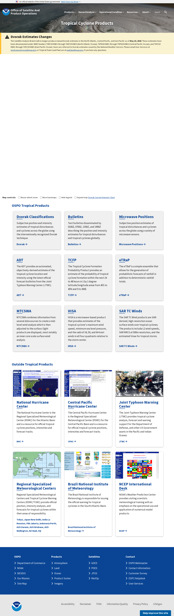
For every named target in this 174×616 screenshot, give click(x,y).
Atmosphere (60, 563)
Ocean (57, 573)
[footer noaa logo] (17, 606)
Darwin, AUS (27, 527)
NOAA (20, 568)
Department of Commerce (31, 563)
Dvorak (22, 244)
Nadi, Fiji (36, 530)
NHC (20, 441)
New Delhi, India (39, 519)
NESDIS (21, 573)
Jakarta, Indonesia (40, 523)
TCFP (72, 295)
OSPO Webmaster (138, 563)
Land (56, 568)
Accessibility (67, 604)
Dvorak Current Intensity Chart (101, 197)
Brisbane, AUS (41, 527)
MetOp (95, 578)
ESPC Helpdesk (137, 578)
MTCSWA (23, 346)
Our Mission (23, 578)
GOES (94, 563)
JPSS (94, 573)
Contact (130, 556)
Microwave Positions (132, 244)
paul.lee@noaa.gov (75, 50)
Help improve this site (155, 613)
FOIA (98, 604)
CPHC (72, 441)
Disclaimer (85, 604)
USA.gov (157, 604)
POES (94, 568)
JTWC (123, 441)
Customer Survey (138, 573)
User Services (136, 583)
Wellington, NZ (24, 530)
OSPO (17, 556)
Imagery (58, 583)
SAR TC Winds (128, 346)
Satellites (94, 556)
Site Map (22, 583)
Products (56, 556)
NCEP (123, 530)
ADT (20, 295)
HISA (72, 346)
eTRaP (124, 295)
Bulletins (74, 244)
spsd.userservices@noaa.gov (23, 50)
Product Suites (62, 578)
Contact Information (139, 568)
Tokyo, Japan (23, 519)
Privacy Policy (140, 604)
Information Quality (117, 604)
